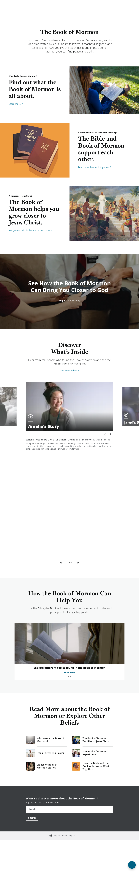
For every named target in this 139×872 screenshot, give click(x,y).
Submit (32, 711)
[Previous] (61, 456)
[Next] (77, 456)
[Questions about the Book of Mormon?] (132, 865)
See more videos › (69, 370)
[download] (110, 434)
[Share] (105, 434)
